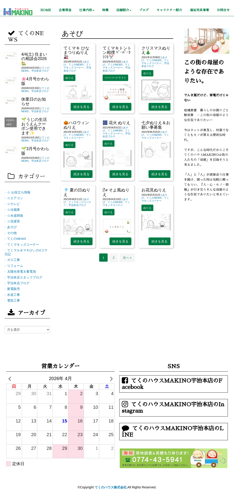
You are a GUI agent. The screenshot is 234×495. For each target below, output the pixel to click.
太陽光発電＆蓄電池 (21, 271)
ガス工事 (13, 260)
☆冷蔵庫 (13, 209)
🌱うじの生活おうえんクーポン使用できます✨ (34, 126)
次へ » (127, 257)
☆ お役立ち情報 (18, 192)
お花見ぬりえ (153, 190)
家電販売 (13, 289)
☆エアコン (15, 198)
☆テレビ (13, 204)
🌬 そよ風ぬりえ (116, 192)
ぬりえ (69, 77)
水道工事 (13, 295)
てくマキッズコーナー (77, 66)
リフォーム (15, 266)
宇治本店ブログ (77, 205)
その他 (12, 233)
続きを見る (82, 107)
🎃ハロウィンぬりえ (76, 124)
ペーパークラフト (115, 77)
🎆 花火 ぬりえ (116, 122)
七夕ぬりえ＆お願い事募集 (155, 124)
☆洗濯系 (13, 221)
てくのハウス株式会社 (111, 487)
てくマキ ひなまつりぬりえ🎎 (76, 52)
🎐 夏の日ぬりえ (77, 192)
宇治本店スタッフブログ (24, 277)
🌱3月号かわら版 (35, 150)
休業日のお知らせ (33, 101)
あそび (12, 227)
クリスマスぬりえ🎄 (155, 50)
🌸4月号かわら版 (35, 81)
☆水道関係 (15, 215)
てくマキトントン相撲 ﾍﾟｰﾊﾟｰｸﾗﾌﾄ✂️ (117, 52)
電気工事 (13, 300)
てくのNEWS (76, 64)
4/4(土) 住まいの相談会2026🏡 (34, 58)
